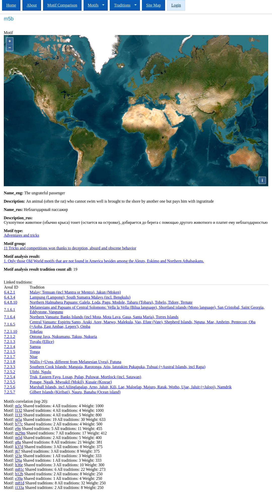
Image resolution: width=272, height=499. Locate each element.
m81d (19, 483)
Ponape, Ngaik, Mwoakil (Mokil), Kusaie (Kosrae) (71, 382)
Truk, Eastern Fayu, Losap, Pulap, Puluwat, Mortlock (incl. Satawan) (85, 377)
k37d (19, 447)
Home (11, 5)
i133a (19, 487)
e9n (18, 428)
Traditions (123, 5)
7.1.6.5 (9, 324)
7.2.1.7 (9, 357)
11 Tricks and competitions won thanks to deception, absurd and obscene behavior (70, 248)
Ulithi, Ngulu (40, 372)
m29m (20, 433)
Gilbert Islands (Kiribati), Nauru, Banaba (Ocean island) (75, 392)
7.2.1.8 (9, 362)
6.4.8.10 (10, 302)
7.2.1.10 (10, 331)
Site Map (153, 5)
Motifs (94, 5)
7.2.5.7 (9, 392)
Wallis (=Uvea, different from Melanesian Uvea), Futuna (75, 362)
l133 (18, 415)
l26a (18, 460)
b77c (19, 424)
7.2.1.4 (9, 347)
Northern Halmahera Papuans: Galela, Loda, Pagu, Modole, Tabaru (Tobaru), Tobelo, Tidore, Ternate (111, 302)
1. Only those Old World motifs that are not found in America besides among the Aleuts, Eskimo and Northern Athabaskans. (104, 261)
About (32, 5)
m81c (19, 469)
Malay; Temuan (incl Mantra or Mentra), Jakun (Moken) (75, 292)
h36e (19, 465)
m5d (18, 437)
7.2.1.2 (9, 336)
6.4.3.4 (9, 297)
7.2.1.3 (9, 341)
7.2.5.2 (9, 372)
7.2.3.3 (9, 367)
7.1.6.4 (9, 317)
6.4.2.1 (9, 292)
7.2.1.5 (9, 352)
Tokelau (36, 331)
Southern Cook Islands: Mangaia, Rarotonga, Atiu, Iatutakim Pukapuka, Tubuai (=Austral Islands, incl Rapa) (117, 367)
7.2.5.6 (9, 387)
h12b (19, 474)
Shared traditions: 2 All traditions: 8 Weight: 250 (63, 487)
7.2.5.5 (9, 382)
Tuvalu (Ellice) (42, 341)
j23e (18, 456)
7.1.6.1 (9, 309)
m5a (18, 419)
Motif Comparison (62, 5)
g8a (18, 442)
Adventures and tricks (21, 235)
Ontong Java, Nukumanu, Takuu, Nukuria (63, 336)
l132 (18, 410)
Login (176, 5)
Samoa (35, 347)
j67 (17, 451)
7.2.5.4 (9, 377)
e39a (19, 478)
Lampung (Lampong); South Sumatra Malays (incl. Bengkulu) (80, 297)
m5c (18, 406)
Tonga (35, 352)
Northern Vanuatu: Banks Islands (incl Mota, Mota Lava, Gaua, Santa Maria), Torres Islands (104, 317)
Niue (33, 357)
